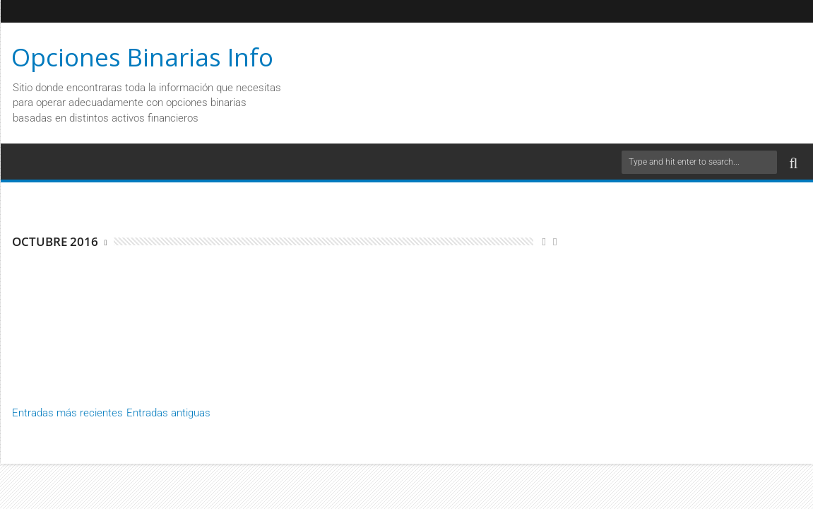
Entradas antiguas (168, 412)
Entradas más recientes (67, 412)
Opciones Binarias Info (142, 57)
